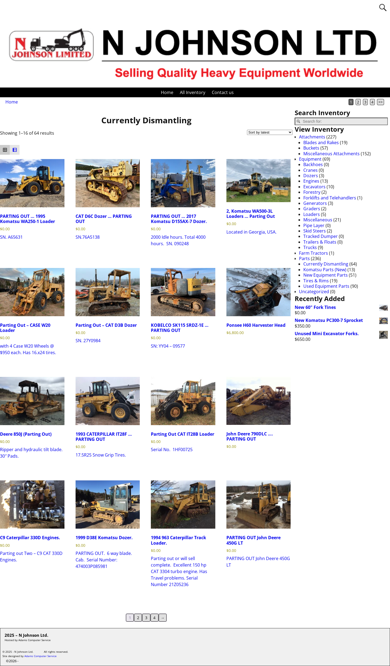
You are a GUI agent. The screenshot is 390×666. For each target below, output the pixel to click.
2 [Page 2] (358, 102)
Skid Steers (314, 231)
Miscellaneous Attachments (331, 154)
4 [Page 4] (372, 102)
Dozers (310, 176)
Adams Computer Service (40, 656)
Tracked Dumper (320, 236)
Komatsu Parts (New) (324, 270)
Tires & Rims (316, 281)
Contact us (223, 92)
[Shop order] (269, 132)
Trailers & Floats (319, 242)
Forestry (311, 192)
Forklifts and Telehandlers (329, 198)
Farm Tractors (313, 253)
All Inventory (192, 92)
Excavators (314, 187)
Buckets (311, 148)
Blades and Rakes (321, 143)
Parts (304, 258)
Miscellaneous (317, 220)
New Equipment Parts (325, 275)
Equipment (310, 159)
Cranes (310, 170)
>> (380, 102)
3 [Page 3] (365, 102)
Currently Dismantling (325, 264)
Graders (311, 209)
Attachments (312, 137)
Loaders (311, 214)
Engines (311, 181)
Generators (315, 203)
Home (167, 92)
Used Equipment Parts (326, 286)
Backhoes (313, 164)
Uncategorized (314, 292)
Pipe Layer (313, 225)
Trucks (310, 247)
